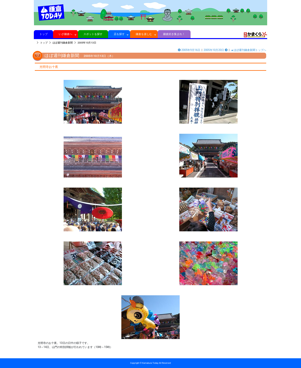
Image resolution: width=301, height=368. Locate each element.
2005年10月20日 (215, 50)
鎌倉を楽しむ (144, 34)
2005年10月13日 (87, 42)
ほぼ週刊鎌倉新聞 (62, 42)
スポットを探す (93, 34)
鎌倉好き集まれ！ (174, 34)
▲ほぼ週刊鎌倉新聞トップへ (248, 50)
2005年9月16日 (189, 50)
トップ (43, 34)
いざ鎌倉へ (65, 34)
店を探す (119, 34)
